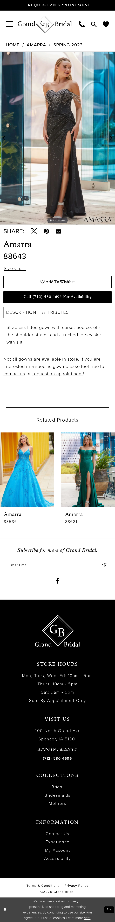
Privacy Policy (76, 886)
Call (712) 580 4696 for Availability (57, 297)
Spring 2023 (68, 45)
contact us (14, 374)
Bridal (57, 787)
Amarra (36, 45)
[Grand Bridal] (45, 24)
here (87, 918)
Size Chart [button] (15, 269)
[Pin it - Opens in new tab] (46, 231)
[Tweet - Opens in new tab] (34, 231)
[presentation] (27, 469)
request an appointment (57, 374)
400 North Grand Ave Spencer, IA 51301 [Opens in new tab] (57, 735)
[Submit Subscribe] (104, 565)
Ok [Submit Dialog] (109, 909)
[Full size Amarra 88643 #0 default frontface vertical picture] (57, 138)
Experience (57, 842)
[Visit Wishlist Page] (106, 24)
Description (21, 312)
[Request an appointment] (57, 5)
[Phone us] (82, 24)
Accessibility (57, 858)
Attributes (55, 312)
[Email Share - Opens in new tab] (58, 231)
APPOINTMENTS (57, 750)
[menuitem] (9, 24)
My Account (57, 850)
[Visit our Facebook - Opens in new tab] (57, 581)
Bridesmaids (57, 795)
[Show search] (94, 24)
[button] (9, 24)
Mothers (57, 803)
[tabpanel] (57, 138)
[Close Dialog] (5, 910)
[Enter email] (57, 565)
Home (13, 45)
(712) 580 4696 (57, 758)
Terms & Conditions (42, 886)
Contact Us (57, 833)
